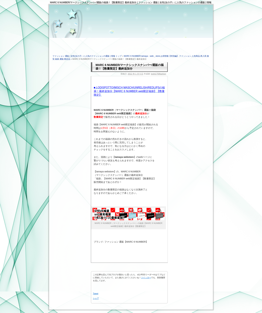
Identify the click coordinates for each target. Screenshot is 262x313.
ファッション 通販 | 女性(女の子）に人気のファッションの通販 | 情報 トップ (87, 56)
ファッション (185, 56)
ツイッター (146, 277)
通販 (62, 59)
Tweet (95, 293)
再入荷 (203, 56)
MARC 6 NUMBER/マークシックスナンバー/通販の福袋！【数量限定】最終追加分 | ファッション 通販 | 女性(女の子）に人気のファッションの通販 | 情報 (130, 2)
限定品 (67, 59)
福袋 (57, 59)
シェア (96, 298)
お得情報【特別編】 (170, 56)
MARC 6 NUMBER (132, 56)
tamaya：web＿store (150, 56)
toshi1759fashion (158, 74)
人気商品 (196, 56)
